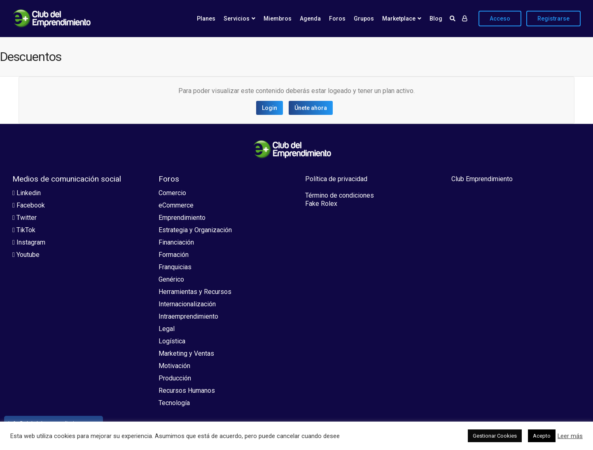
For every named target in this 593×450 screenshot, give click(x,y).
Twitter (24, 218)
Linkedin (26, 193)
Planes (206, 18)
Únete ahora (310, 108)
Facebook (28, 205)
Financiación (176, 242)
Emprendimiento (182, 218)
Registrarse (553, 18)
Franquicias (175, 267)
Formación (174, 255)
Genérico (171, 279)
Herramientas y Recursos (195, 292)
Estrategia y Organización (195, 230)
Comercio (172, 193)
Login (269, 108)
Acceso (500, 18)
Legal (167, 329)
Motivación (174, 366)
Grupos (364, 18)
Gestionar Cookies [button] (495, 436)
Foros (337, 18)
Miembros (278, 18)
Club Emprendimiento (482, 179)
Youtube (26, 255)
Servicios (237, 18)
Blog (436, 18)
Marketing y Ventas (186, 353)
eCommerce (176, 205)
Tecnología (174, 403)
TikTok (23, 230)
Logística (172, 341)
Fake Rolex (321, 204)
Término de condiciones (339, 195)
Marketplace (399, 18)
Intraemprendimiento (188, 316)
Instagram (28, 242)
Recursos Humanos (187, 390)
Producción (175, 378)
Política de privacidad (336, 179)
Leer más (570, 436)
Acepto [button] (542, 436)
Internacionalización (187, 304)
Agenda (310, 18)
